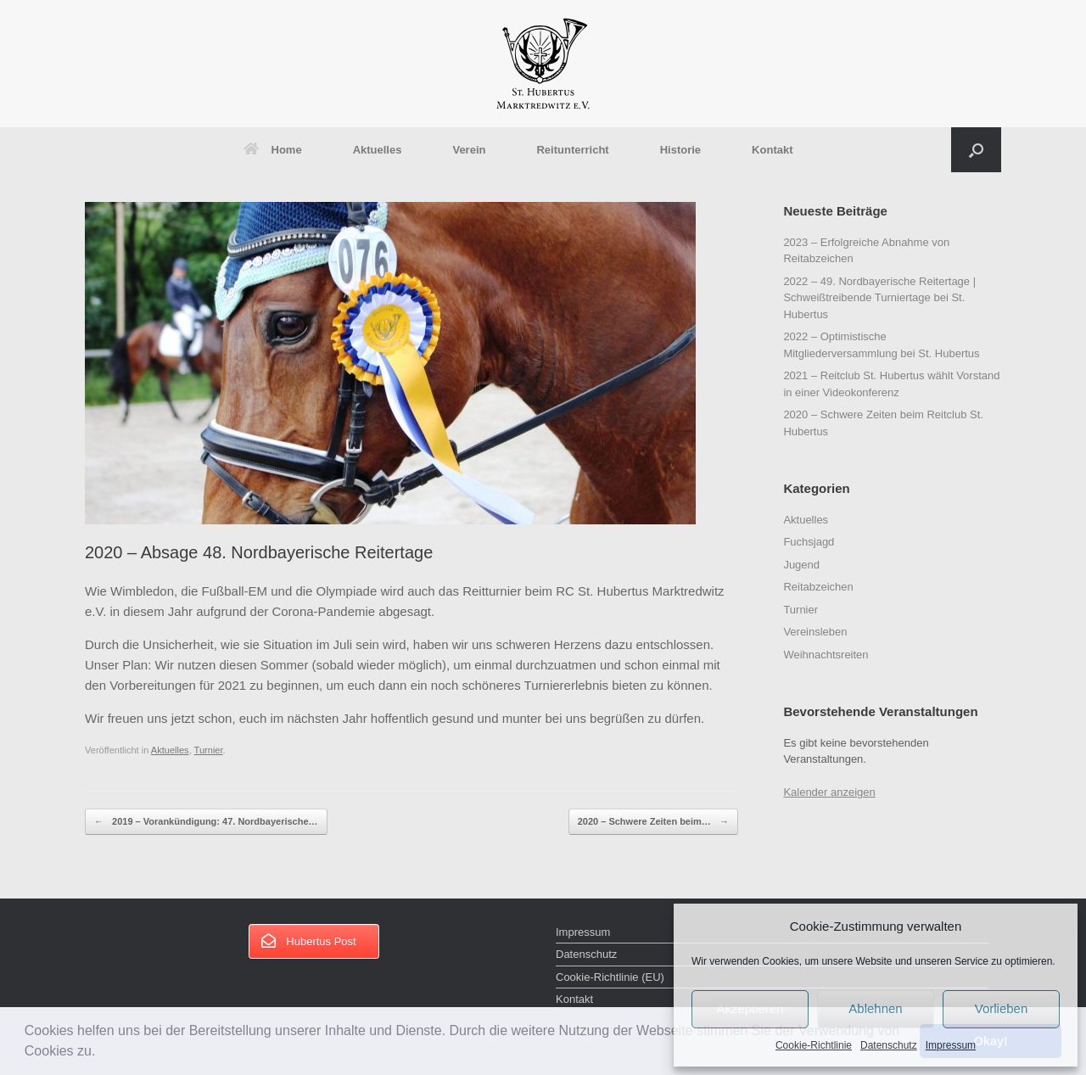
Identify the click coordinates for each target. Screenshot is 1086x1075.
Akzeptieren (749, 1008)
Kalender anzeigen (829, 792)
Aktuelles (377, 149)
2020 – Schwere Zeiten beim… (653, 822)
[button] (101, 1052)
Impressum (951, 1045)
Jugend (801, 564)
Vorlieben (1001, 1008)
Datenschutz (888, 1045)
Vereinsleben (815, 631)
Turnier (208, 750)
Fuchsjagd (808, 541)
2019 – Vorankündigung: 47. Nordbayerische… (206, 822)
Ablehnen (875, 1008)
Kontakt (772, 149)
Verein (468, 149)
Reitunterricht (572, 149)
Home (273, 149)
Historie (680, 149)
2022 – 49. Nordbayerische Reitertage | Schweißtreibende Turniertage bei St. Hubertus (879, 298)
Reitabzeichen (818, 586)
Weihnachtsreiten (825, 654)
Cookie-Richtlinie (813, 1045)
